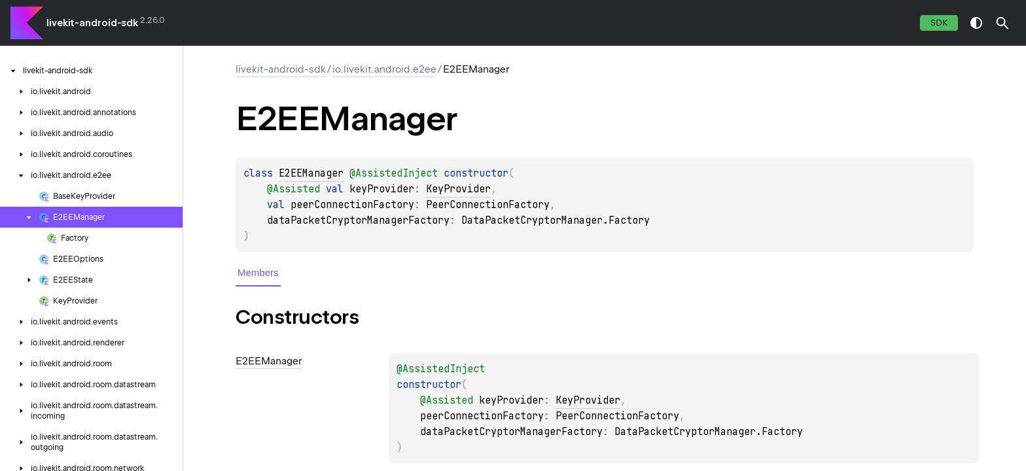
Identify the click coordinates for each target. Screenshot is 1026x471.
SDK (938, 22)
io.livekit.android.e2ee (384, 69)
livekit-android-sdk (92, 23)
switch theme (976, 23)
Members (258, 272)
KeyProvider (458, 189)
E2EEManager (311, 173)
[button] (1002, 23)
